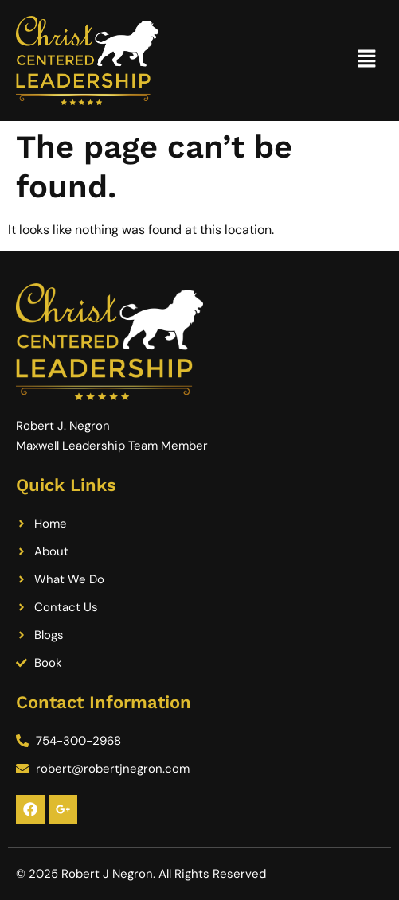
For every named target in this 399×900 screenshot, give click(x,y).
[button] (367, 60)
